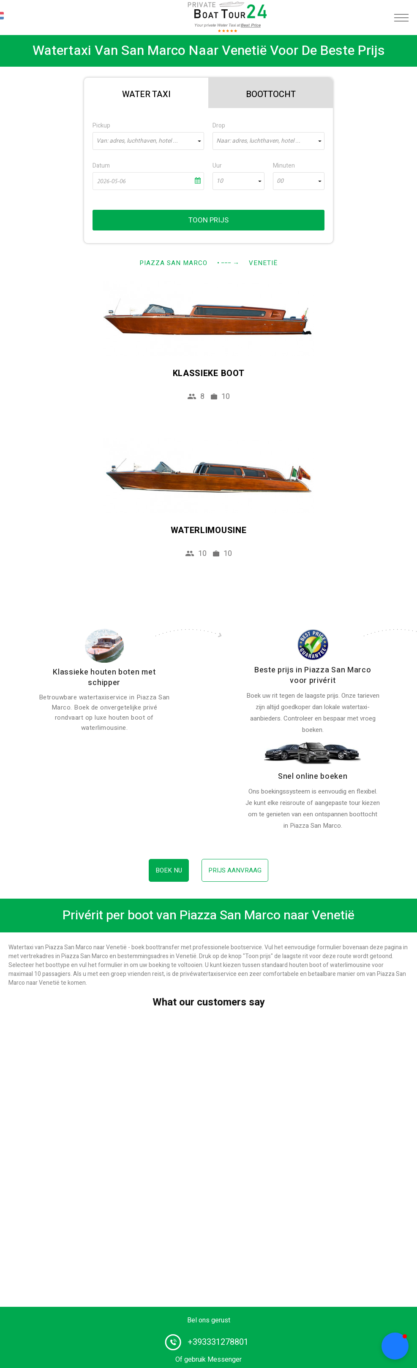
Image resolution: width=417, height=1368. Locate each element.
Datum (101, 165)
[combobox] (148, 141)
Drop (219, 125)
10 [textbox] (219, 181)
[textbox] (148, 141)
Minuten (284, 165)
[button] (395, 1346)
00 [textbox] (280, 181)
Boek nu (168, 870)
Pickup (101, 125)
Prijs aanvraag (235, 870)
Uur (217, 165)
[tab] (146, 93)
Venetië (263, 263)
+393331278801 (218, 1342)
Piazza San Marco (173, 263)
